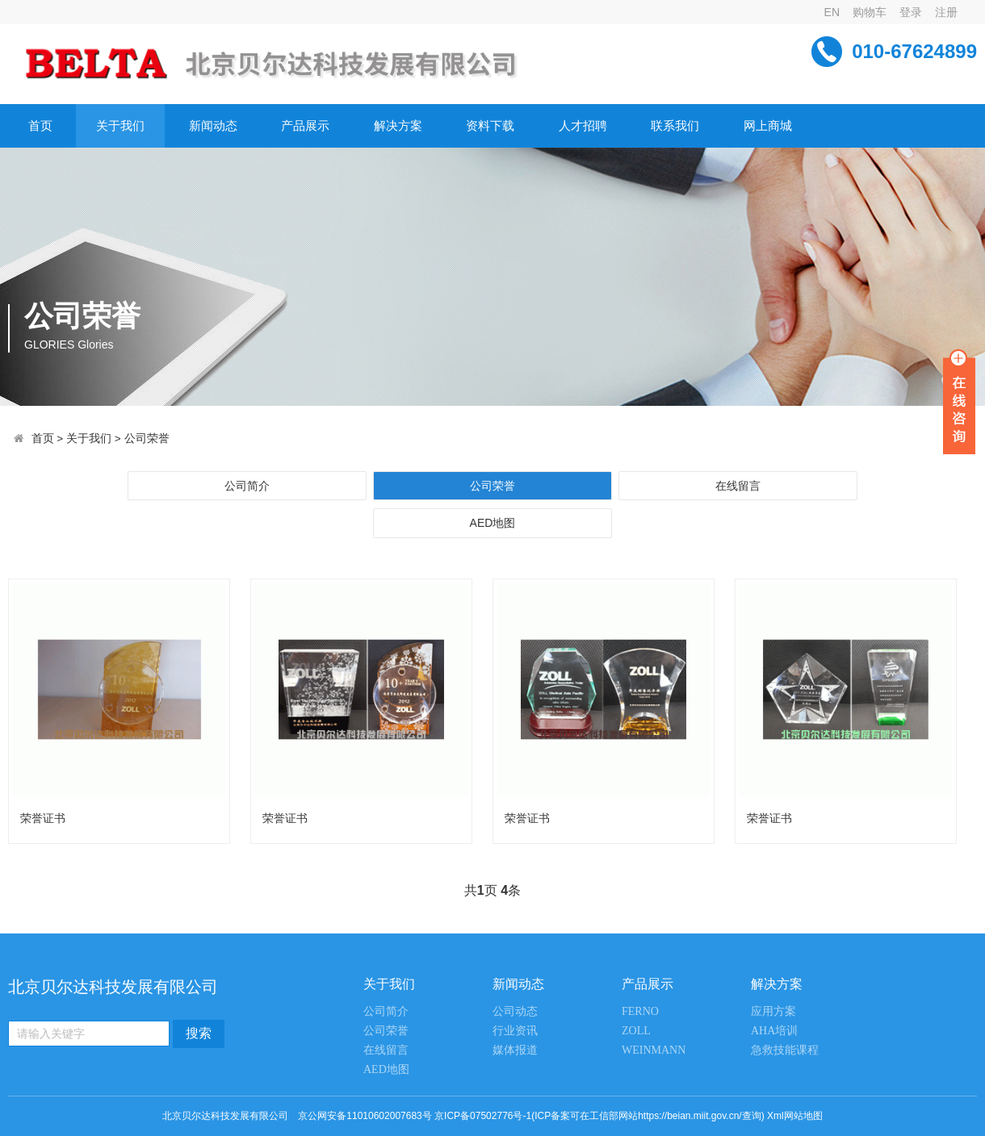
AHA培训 (774, 1031)
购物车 (869, 12)
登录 (910, 12)
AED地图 (493, 522)
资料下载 (490, 125)
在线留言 (738, 485)
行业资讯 (515, 1031)
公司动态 (515, 1011)
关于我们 (120, 125)
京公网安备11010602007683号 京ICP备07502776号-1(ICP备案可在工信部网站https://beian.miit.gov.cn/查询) (531, 1115)
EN (832, 12)
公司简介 (247, 485)
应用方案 (773, 1011)
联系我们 (675, 125)
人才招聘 (583, 125)
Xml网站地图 (795, 1115)
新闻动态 (213, 125)
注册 (946, 12)
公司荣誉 (147, 438)
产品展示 (305, 125)
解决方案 (398, 125)
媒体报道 (515, 1050)
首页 (40, 125)
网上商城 (768, 125)
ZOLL (636, 1031)
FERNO (640, 1011)
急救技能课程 (785, 1050)
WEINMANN (653, 1050)
